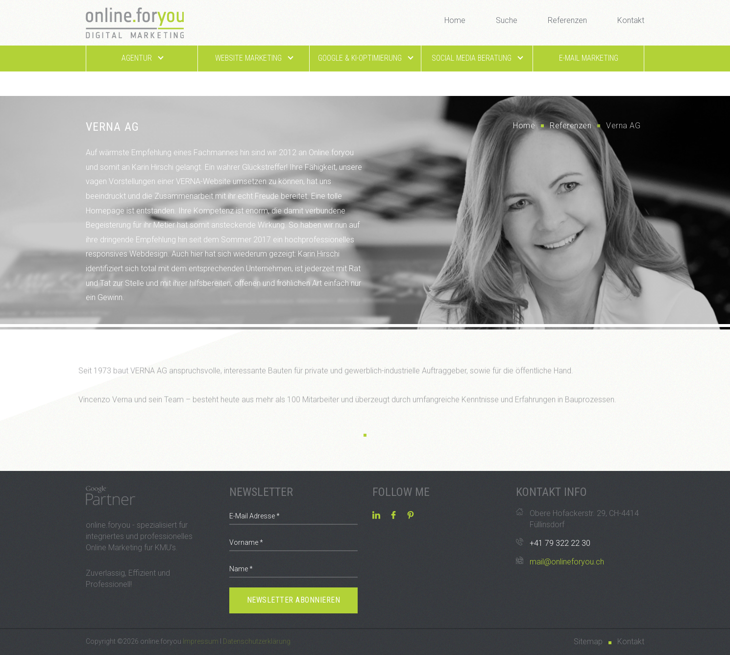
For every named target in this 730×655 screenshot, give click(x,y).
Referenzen (567, 20)
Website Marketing (253, 58)
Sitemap (588, 641)
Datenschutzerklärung (257, 641)
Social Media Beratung (477, 58)
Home (454, 20)
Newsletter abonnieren (294, 600)
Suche (506, 20)
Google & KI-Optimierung (365, 58)
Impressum (201, 641)
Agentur (142, 58)
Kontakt (630, 20)
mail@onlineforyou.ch (567, 561)
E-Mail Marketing (588, 58)
